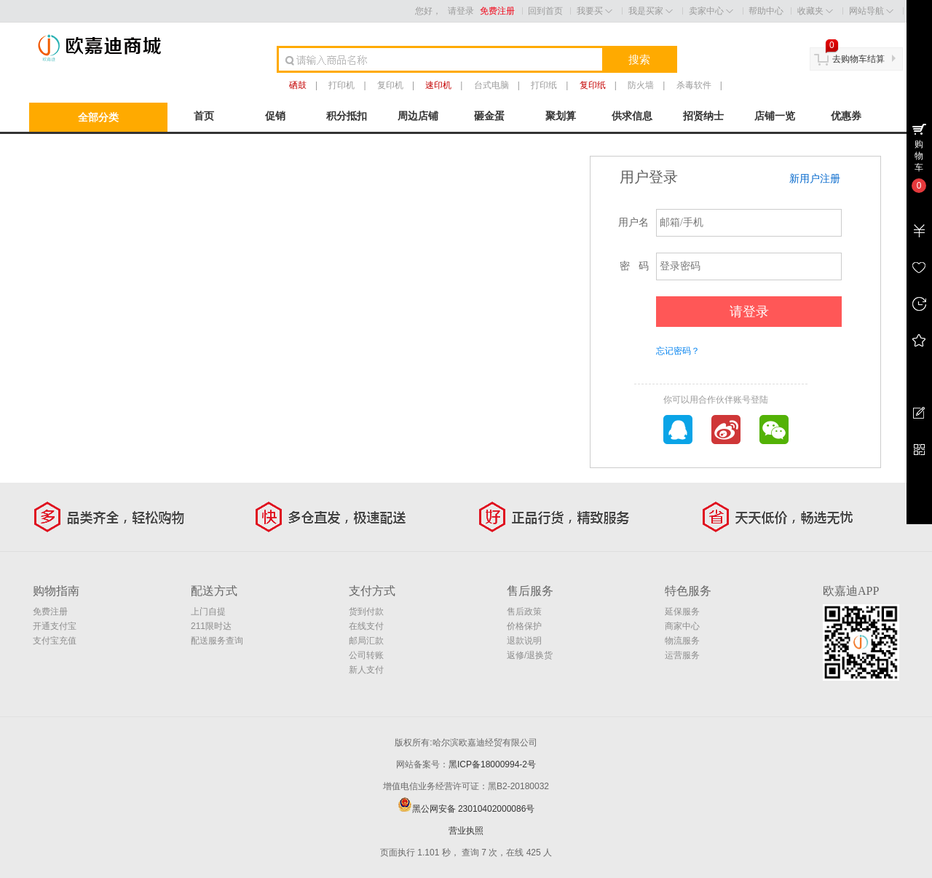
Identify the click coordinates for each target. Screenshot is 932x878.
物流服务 (682, 641)
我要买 (594, 11)
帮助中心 (766, 11)
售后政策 (524, 611)
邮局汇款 (366, 641)
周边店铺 (418, 116)
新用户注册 (814, 178)
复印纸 (593, 85)
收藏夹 (815, 11)
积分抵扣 (346, 116)
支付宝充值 (54, 641)
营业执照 (466, 831)
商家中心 (682, 626)
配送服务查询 (217, 641)
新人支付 (366, 670)
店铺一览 (774, 116)
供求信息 (632, 116)
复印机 (390, 85)
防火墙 (641, 85)
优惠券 (846, 116)
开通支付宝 (54, 626)
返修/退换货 (530, 655)
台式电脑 (491, 85)
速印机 (438, 85)
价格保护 (524, 626)
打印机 (341, 85)
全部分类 (98, 117)
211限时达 (211, 626)
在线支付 (366, 626)
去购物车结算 (858, 59)
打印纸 (544, 85)
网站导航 (871, 11)
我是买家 (650, 11)
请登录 (461, 11)
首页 (204, 116)
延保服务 (682, 611)
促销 (275, 116)
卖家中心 (711, 11)
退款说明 (524, 641)
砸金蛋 (489, 116)
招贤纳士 (703, 116)
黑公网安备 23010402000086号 (466, 809)
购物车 (919, 156)
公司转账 (366, 655)
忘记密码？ (678, 351)
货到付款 (366, 611)
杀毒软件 (693, 85)
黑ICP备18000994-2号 (492, 764)
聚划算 (560, 116)
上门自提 (208, 611)
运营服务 (682, 655)
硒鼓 (298, 85)
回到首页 (545, 11)
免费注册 (497, 11)
